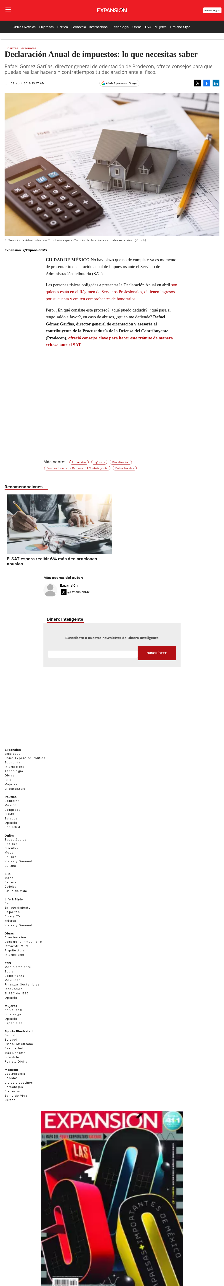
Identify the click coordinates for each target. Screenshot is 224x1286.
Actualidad (13, 1010)
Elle (8, 874)
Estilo (9, 903)
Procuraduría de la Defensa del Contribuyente (77, 468)
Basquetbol (14, 1048)
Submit (157, 653)
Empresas (46, 27)
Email (93, 654)
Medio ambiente (18, 967)
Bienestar (12, 1091)
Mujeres (161, 27)
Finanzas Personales (20, 48)
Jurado (10, 1100)
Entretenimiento (18, 907)
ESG (148, 27)
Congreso (13, 809)
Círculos (11, 848)
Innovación (13, 989)
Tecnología (120, 27)
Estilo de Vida (16, 1095)
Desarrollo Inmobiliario (23, 941)
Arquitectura (15, 950)
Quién (9, 835)
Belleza (11, 857)
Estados (11, 818)
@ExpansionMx (35, 250)
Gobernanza (14, 975)
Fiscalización (120, 462)
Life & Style (14, 899)
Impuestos (79, 462)
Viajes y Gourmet (18, 861)
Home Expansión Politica (25, 758)
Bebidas (11, 1078)
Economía (79, 27)
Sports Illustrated (18, 1031)
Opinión (11, 822)
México (10, 805)
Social (10, 971)
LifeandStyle (15, 788)
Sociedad (12, 827)
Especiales (14, 1023)
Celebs (10, 886)
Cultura (10, 865)
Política (62, 27)
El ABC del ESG (17, 993)
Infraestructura (17, 946)
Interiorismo (14, 954)
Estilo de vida (16, 891)
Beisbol (11, 1039)
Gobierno (12, 801)
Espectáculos (16, 839)
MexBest (11, 1069)
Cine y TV (13, 916)
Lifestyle (12, 1057)
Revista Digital (212, 10)
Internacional (98, 27)
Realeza (11, 844)
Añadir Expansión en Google (121, 83)
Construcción (15, 937)
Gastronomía (15, 1073)
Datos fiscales (124, 468)
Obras (136, 27)
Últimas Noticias (24, 27)
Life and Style (180, 27)
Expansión (69, 585)
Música (10, 920)
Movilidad (13, 980)
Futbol (10, 1035)
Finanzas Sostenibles (22, 984)
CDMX (9, 814)
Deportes (12, 912)
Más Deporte (15, 1053)
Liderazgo (13, 1014)
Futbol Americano (19, 1044)
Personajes (14, 1087)
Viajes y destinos (19, 1082)
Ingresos (99, 462)
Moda (9, 852)
